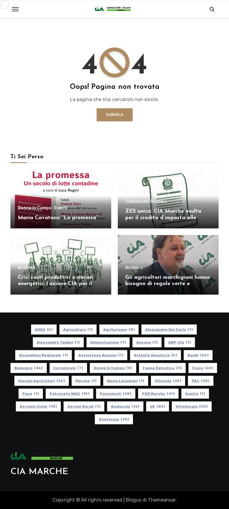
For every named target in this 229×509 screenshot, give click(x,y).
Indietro (114, 114)
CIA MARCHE (39, 471)
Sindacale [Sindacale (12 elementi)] (125, 406)
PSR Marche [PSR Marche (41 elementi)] (158, 394)
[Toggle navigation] (15, 9)
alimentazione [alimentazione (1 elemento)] (108, 342)
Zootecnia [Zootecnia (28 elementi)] (114, 419)
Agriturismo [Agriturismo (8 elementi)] (119, 329)
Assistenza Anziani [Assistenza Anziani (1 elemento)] (100, 355)
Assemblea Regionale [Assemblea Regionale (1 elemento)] (43, 355)
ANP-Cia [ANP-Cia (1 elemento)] (179, 342)
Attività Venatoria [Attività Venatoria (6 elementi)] (155, 355)
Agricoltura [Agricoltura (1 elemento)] (78, 329)
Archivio (26, 268)
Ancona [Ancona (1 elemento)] (147, 342)
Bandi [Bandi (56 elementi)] (198, 355)
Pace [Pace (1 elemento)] (30, 394)
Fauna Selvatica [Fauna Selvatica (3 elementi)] (162, 368)
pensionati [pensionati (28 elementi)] (115, 394)
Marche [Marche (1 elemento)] (86, 381)
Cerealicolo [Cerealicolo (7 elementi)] (68, 368)
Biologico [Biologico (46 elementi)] (28, 368)
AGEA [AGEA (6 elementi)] (44, 329)
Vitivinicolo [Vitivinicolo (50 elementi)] (192, 406)
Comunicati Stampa (146, 201)
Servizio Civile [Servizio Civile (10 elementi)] (38, 406)
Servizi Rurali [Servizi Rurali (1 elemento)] (83, 406)
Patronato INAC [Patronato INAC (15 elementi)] (69, 394)
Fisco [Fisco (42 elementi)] (202, 368)
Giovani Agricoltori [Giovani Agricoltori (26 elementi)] (41, 381)
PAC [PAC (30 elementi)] (201, 381)
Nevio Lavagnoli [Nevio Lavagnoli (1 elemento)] (125, 381)
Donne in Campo (35, 208)
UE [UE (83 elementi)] (157, 406)
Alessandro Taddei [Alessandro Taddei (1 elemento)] (58, 342)
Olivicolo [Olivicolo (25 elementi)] (168, 381)
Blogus (133, 500)
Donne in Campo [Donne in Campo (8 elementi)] (113, 368)
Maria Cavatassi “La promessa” (58, 218)
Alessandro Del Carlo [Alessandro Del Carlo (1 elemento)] (169, 329)
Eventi (60, 208)
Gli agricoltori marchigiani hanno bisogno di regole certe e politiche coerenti (167, 284)
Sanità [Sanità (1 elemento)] (195, 394)
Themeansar (162, 500)
